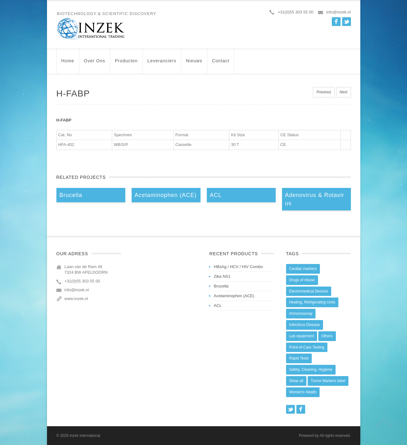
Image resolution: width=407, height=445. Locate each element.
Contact (220, 63)
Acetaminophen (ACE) (234, 295)
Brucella (221, 286)
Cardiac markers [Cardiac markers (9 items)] (303, 268)
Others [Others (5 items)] (327, 336)
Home (67, 63)
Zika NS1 (222, 276)
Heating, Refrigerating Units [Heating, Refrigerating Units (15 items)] (312, 302)
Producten (126, 63)
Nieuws (194, 63)
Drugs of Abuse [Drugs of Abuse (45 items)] (302, 280)
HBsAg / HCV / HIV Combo (238, 266)
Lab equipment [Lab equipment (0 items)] (301, 336)
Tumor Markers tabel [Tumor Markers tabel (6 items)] (328, 381)
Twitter (346, 21)
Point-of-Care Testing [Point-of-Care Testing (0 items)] (307, 347)
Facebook (336, 21)
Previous (323, 92)
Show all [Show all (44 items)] (296, 381)
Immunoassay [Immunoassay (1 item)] (301, 313)
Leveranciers (162, 63)
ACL (218, 305)
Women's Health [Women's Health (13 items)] (302, 392)
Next (343, 92)
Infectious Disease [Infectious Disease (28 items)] (304, 325)
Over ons (94, 63)
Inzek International (85, 435)
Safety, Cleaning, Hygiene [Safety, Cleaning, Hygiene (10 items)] (310, 369)
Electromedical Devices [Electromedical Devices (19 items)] (308, 291)
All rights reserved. (335, 435)
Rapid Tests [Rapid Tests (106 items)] (299, 358)
